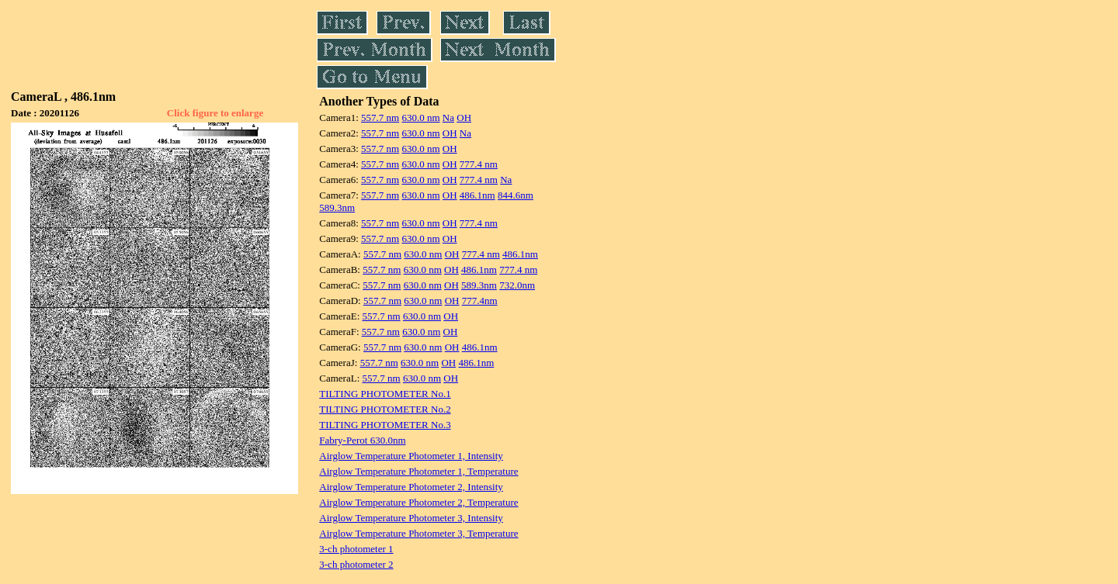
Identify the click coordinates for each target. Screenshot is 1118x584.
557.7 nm (380, 117)
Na (448, 117)
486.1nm (477, 195)
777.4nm (480, 300)
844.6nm (515, 195)
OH (464, 117)
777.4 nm (479, 164)
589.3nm (337, 207)
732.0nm (517, 285)
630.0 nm (420, 117)
